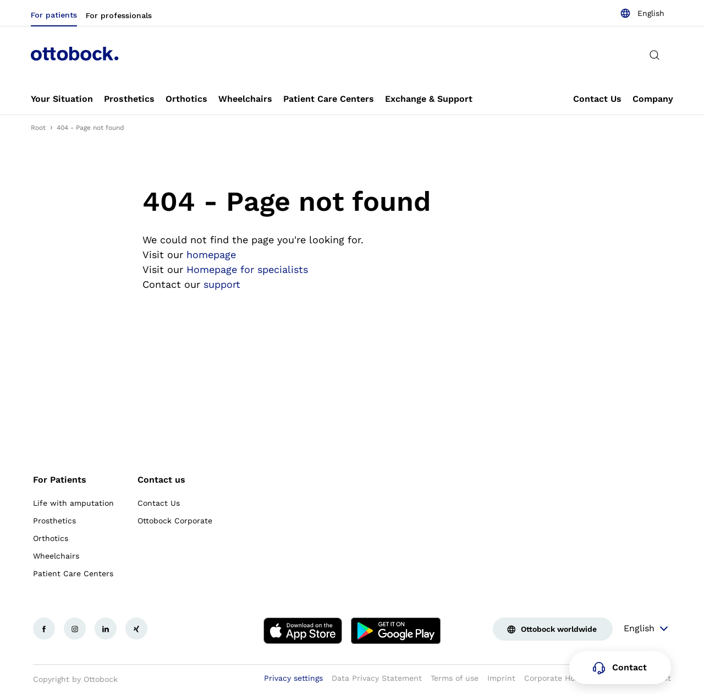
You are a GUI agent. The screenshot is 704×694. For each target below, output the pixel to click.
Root (38, 128)
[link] (62, 99)
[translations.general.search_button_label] (654, 55)
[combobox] (642, 13)
